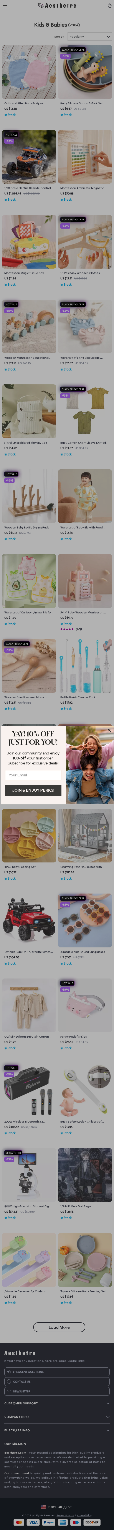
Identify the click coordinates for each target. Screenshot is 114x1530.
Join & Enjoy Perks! (33, 790)
